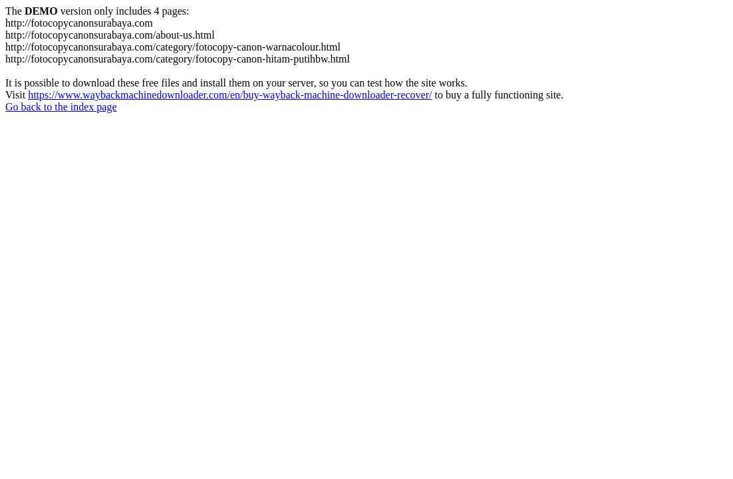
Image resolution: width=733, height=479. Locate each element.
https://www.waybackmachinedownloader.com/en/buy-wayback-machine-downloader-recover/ (230, 94)
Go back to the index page (61, 106)
